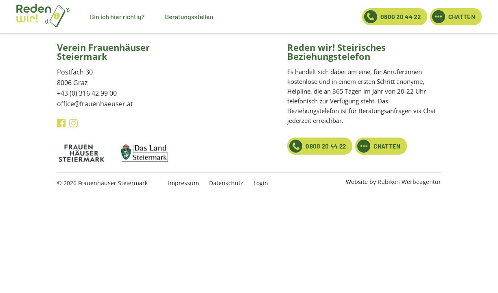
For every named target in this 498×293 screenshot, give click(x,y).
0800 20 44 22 (392, 16)
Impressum (183, 183)
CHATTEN (453, 16)
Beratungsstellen (189, 16)
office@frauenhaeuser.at (95, 103)
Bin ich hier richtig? (117, 16)
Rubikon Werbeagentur (409, 182)
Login (260, 183)
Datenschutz (226, 183)
